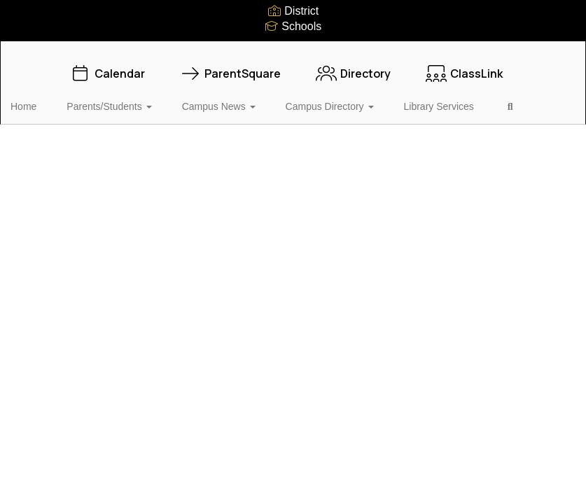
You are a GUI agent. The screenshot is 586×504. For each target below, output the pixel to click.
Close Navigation (69, 140)
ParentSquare (230, 66)
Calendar (107, 66)
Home (45, 99)
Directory (353, 66)
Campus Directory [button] (324, 99)
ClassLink (464, 66)
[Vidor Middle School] (293, 50)
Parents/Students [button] (121, 99)
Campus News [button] (222, 99)
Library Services (424, 99)
